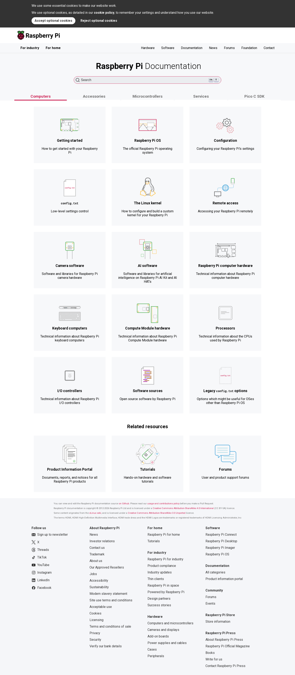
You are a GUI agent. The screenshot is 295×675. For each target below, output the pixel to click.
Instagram (42, 573)
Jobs (93, 574)
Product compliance (162, 566)
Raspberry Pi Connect (221, 535)
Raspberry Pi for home (164, 535)
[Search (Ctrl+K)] (147, 80)
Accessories (94, 96)
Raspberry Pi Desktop (221, 541)
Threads (40, 550)
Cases (152, 649)
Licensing (96, 620)
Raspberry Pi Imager (220, 548)
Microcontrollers (147, 96)
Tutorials (154, 541)
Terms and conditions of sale (110, 626)
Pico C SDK (254, 96)
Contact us (97, 548)
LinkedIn (41, 580)
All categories (215, 572)
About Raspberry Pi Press (224, 640)
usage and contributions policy (163, 503)
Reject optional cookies (99, 21)
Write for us (213, 659)
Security (95, 640)
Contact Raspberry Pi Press (225, 666)
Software (167, 48)
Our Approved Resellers (107, 567)
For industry (29, 48)
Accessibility (99, 580)
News (213, 48)
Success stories (159, 605)
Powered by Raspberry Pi (166, 592)
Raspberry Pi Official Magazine (227, 646)
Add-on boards (158, 636)
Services (201, 96)
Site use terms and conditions (111, 600)
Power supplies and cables (167, 643)
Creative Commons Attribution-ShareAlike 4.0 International (183, 508)
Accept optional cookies (53, 21)
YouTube (40, 565)
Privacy (95, 633)
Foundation (249, 48)
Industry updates (160, 572)
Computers (41, 96)
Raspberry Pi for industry (165, 559)
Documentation (191, 48)
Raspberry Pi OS (217, 554)
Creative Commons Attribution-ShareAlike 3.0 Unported (156, 513)
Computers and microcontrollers (170, 623)
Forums (229, 48)
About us (96, 561)
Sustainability (99, 587)
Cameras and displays (163, 630)
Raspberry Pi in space (163, 585)
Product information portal (224, 579)
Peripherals (156, 656)
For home (53, 48)
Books (210, 653)
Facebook (41, 588)
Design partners (159, 599)
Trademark (97, 554)
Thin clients (156, 579)
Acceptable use (101, 607)
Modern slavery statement (108, 594)
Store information (217, 622)
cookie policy (104, 13)
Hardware (148, 48)
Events (210, 603)
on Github (124, 503)
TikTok (39, 557)
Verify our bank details (106, 646)
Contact (269, 48)
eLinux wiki (95, 513)
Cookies (95, 613)
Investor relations (102, 541)
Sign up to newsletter (50, 535)
